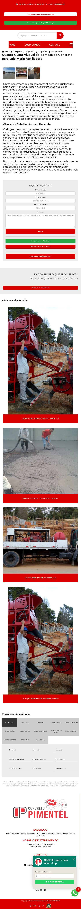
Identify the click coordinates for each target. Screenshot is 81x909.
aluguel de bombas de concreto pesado (43, 52)
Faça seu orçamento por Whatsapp (40, 23)
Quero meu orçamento (40, 288)
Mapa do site (40, 890)
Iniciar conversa (55, 882)
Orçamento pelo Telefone (40, 246)
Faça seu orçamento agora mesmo (40, 14)
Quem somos (32, 44)
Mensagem (40, 212)
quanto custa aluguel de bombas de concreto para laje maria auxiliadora (57, 52)
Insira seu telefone (43, 872)
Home (12, 44)
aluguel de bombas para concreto (30, 52)
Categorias (17, 52)
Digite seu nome (40, 190)
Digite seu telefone (40, 204)
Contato (54, 44)
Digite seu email (40, 197)
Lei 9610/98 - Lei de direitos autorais (63, 786)
